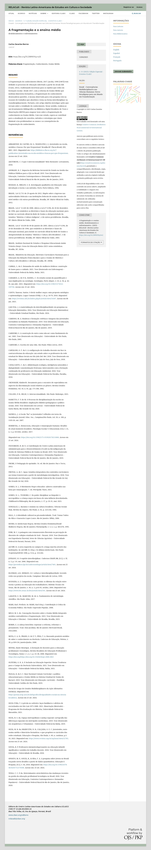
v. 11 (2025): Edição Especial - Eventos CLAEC (43, 21)
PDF (82, 44)
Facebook (83, 13)
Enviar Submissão (123, 71)
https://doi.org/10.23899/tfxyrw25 (27, 57)
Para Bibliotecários (120, 34)
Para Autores (118, 30)
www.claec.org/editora (18, 815)
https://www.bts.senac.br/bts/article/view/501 (27, 590)
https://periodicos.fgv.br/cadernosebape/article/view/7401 (32, 564)
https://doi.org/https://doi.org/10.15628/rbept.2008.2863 (31, 657)
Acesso (139, 7)
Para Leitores (118, 26)
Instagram (108, 13)
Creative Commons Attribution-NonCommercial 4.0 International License (91, 127)
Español (116, 53)
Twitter (95, 13)
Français (116, 57)
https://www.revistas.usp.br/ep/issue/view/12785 (48, 738)
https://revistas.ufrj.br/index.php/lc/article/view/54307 (34, 298)
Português (117, 60)
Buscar (136, 13)
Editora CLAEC (59, 13)
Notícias (33, 13)
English (116, 49)
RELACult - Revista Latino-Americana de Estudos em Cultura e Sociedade (50, 7)
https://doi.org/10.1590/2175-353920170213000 (40, 437)
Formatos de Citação (90, 242)
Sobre (43, 13)
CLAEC (72, 13)
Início (11, 21)
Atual (11, 13)
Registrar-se (128, 7)
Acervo (21, 13)
